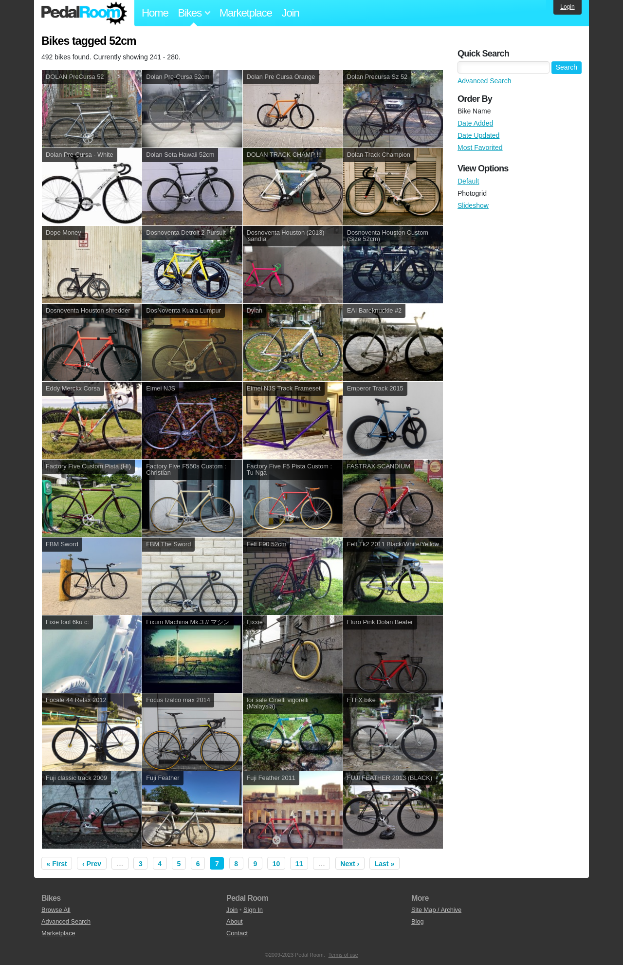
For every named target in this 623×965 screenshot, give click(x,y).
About (234, 921)
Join (290, 13)
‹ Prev (91, 864)
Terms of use (343, 955)
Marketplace (246, 13)
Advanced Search (485, 81)
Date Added (475, 123)
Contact (237, 933)
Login (567, 6)
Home (155, 13)
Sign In (253, 909)
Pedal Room (84, 13)
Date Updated (478, 135)
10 (276, 864)
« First (57, 864)
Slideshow (473, 205)
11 (299, 864)
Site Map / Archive (436, 909)
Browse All (56, 909)
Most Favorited (480, 147)
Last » (384, 864)
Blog (417, 921)
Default (468, 181)
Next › (349, 864)
